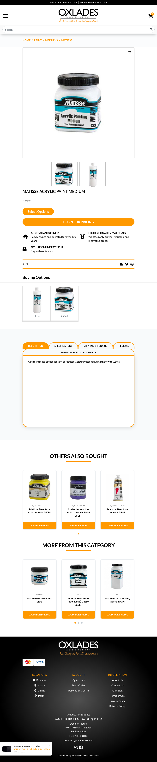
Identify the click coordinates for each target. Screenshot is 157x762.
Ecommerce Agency (66, 755)
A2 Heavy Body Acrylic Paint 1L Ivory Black (31, 749)
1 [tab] (78, 533)
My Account (78, 680)
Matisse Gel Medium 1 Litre (39, 600)
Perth (41, 695)
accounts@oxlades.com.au (78, 740)
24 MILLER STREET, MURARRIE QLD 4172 (79, 719)
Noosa (41, 685)
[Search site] (151, 29)
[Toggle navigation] (5, 16)
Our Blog (117, 690)
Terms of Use (117, 695)
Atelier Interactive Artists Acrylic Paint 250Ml (78, 512)
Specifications (63, 345)
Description (35, 345)
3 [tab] (82, 623)
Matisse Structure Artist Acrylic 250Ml (39, 511)
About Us (117, 680)
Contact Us (117, 685)
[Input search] (78, 29)
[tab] (36, 345)
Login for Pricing (78, 222)
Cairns (41, 690)
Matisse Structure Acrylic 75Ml (117, 511)
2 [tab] (78, 623)
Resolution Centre (78, 690)
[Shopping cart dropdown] (151, 16)
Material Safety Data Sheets (78, 352)
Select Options (38, 211)
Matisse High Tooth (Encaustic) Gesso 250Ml (78, 601)
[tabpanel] (39, 500)
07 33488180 (80, 735)
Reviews (124, 345)
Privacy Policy (117, 700)
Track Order (78, 685)
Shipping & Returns (95, 345)
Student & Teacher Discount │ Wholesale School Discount (78, 2)
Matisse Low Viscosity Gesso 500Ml (117, 600)
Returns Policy (117, 706)
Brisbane (41, 680)
